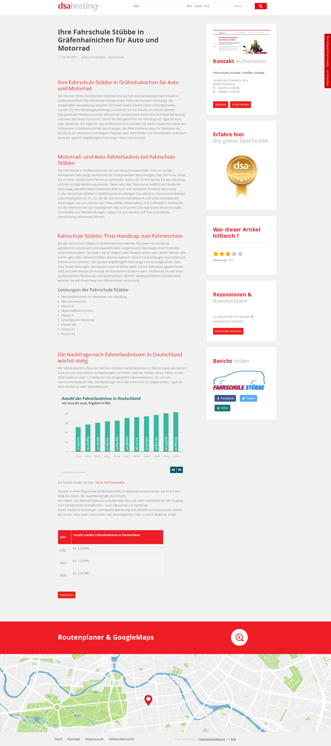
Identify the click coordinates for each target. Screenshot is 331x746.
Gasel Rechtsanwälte (110, 482)
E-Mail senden (240, 104)
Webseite (220, 104)
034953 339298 (228, 88)
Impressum (327, 78)
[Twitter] (248, 398)
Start (58, 739)
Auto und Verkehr (93, 57)
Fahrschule (115, 57)
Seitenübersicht (121, 739)
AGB (233, 739)
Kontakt (74, 739)
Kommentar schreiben (228, 331)
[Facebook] (225, 398)
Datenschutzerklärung (327, 51)
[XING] (222, 408)
